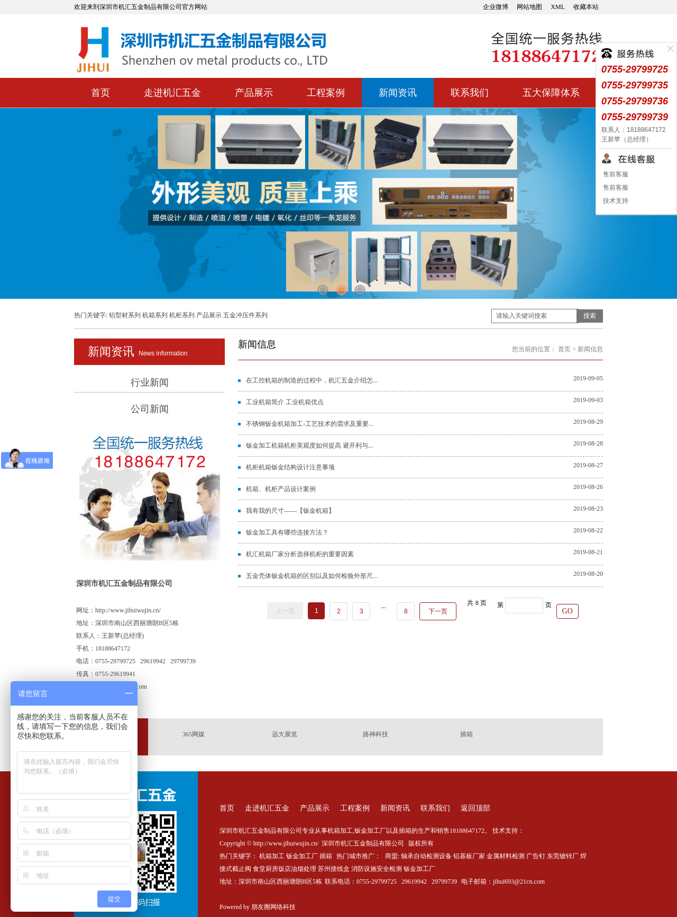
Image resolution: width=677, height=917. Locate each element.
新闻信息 (590, 349)
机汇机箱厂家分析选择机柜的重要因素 (300, 554)
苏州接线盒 (334, 869)
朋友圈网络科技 (273, 907)
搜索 (589, 315)
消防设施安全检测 (376, 869)
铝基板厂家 (469, 856)
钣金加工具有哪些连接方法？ (287, 532)
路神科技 (375, 734)
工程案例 (326, 92)
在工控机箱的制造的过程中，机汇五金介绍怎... (312, 380)
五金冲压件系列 (245, 315)
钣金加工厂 (302, 856)
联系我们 (470, 92)
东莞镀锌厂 (563, 856)
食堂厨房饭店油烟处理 (284, 869)
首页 (100, 92)
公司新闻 (150, 409)
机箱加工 (272, 856)
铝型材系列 (125, 315)
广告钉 (535, 856)
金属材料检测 (506, 856)
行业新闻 (150, 382)
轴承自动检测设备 (426, 856)
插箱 (466, 734)
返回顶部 (475, 808)
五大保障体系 (551, 92)
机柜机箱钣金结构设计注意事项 (290, 467)
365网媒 (193, 734)
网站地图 (529, 7)
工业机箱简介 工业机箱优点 (285, 402)
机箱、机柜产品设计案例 (281, 489)
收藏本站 (586, 7)
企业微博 (495, 7)
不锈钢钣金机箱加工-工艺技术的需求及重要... (309, 424)
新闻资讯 (398, 92)
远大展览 (284, 734)
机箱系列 (155, 315)
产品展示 (254, 92)
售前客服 (614, 174)
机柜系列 (182, 315)
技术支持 (614, 200)
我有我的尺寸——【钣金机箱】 (290, 510)
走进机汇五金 (172, 92)
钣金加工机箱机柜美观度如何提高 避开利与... (309, 445)
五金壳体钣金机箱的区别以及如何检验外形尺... (312, 576)
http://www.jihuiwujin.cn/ (128, 610)
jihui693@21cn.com (519, 881)
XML (558, 7)
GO (567, 611)
